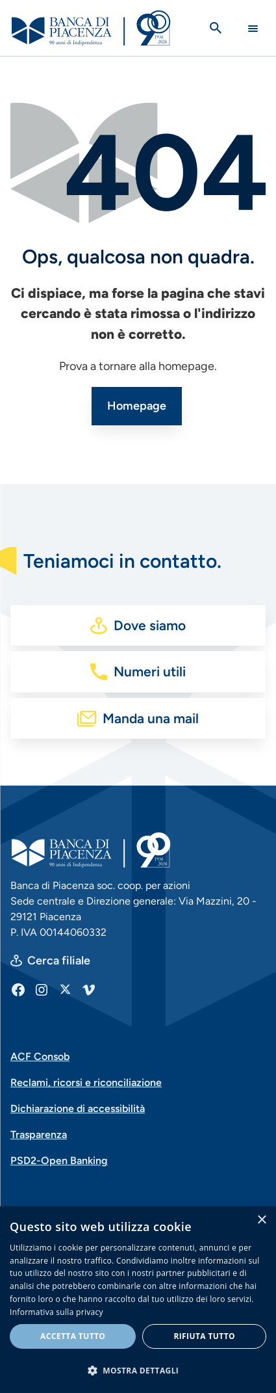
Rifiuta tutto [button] (204, 1336)
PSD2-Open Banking (59, 1160)
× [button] (261, 1220)
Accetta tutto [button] (72, 1336)
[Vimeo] (88, 989)
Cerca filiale (58, 960)
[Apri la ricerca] (215, 28)
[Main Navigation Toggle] (253, 28)
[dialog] (138, 1299)
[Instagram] (41, 989)
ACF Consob (39, 1056)
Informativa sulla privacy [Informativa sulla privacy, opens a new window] (56, 1312)
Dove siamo (150, 625)
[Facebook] (18, 989)
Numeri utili (150, 671)
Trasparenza (38, 1134)
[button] (138, 1370)
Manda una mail (151, 718)
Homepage (136, 406)
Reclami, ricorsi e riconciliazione (86, 1082)
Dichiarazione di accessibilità (77, 1108)
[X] (65, 989)
